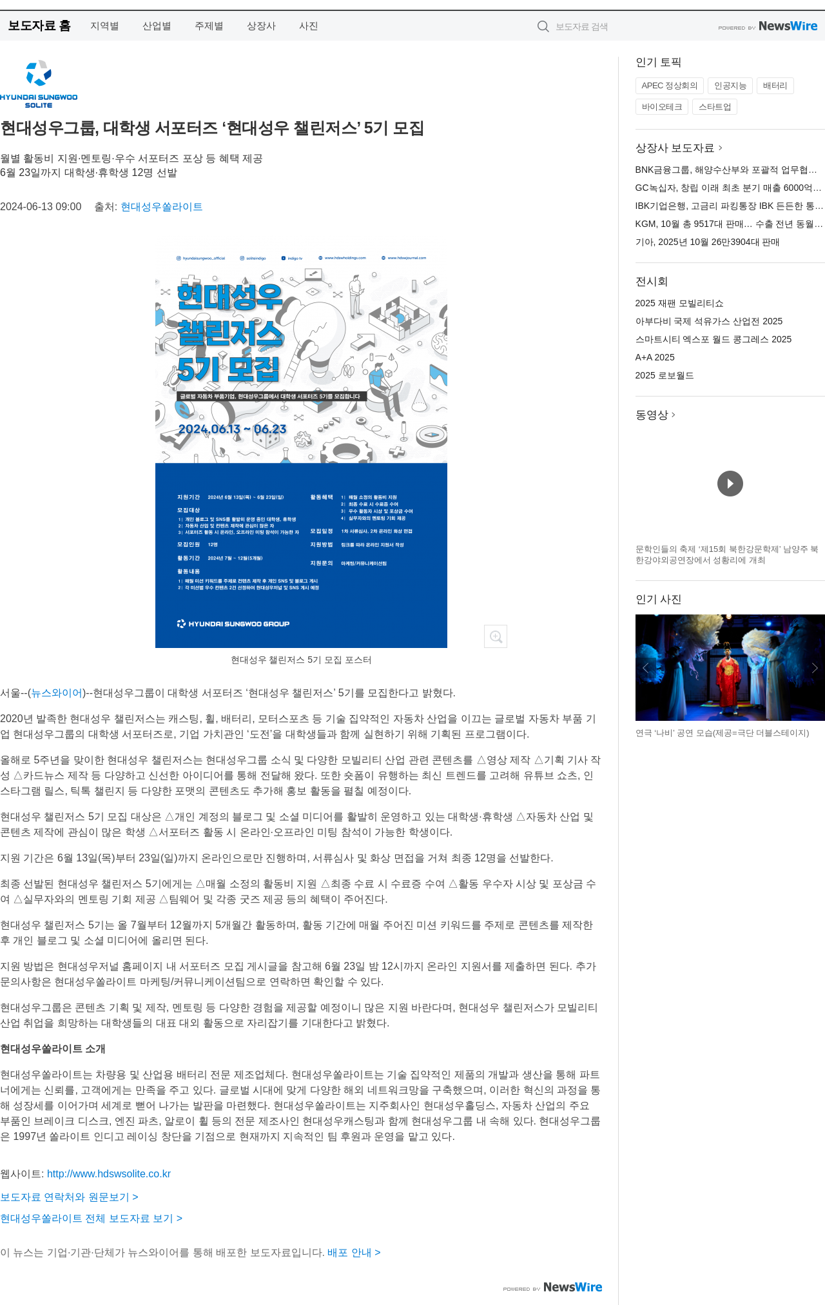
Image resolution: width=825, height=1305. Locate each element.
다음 (814, 668)
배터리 (775, 85)
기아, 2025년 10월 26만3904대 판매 (708, 242)
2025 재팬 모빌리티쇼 (680, 303)
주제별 (209, 25)
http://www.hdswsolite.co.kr (109, 1173)
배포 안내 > (353, 1252)
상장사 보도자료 (675, 148)
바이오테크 (662, 107)
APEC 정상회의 (670, 85)
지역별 (104, 25)
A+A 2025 (655, 357)
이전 (646, 668)
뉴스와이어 (56, 692)
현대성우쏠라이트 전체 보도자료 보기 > (91, 1218)
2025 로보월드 (665, 375)
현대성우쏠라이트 (162, 206)
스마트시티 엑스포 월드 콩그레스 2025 (714, 339)
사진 (308, 25)
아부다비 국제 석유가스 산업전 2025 (709, 321)
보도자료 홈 (39, 25)
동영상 (652, 415)
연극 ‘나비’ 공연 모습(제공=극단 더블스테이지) (723, 733)
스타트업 (715, 107)
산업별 (156, 25)
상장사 (261, 25)
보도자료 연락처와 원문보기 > (69, 1197)
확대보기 (495, 636)
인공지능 (730, 85)
